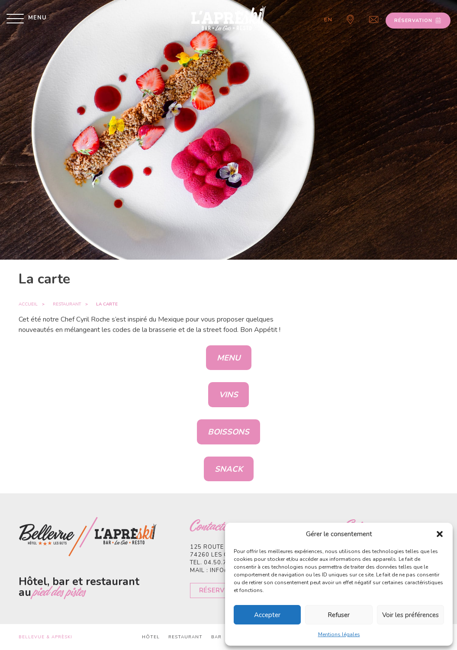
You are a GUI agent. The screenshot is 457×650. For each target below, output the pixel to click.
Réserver (216, 590)
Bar (216, 637)
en (328, 19)
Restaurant (67, 304)
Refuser (339, 615)
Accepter (267, 615)
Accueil (28, 304)
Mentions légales (339, 634)
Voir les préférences (410, 615)
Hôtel (151, 637)
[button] (439, 534)
